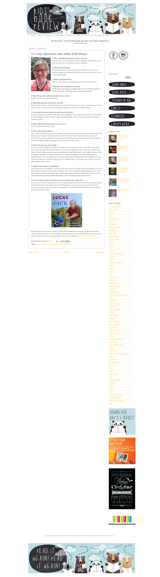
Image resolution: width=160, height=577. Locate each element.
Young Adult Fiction (115, 398)
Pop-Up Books (113, 359)
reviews (39, 35)
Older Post (100, 252)
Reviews (111, 365)
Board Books (113, 230)
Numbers (111, 348)
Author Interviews (114, 219)
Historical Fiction (114, 283)
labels (78, 35)
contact (107, 35)
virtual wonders (59, 35)
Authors (61, 244)
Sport (110, 377)
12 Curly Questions (41, 244)
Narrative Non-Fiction (115, 339)
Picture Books (113, 351)
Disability (112, 257)
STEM (111, 371)
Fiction (111, 274)
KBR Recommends (114, 309)
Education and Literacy (116, 263)
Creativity (112, 251)
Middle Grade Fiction (115, 330)
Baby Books (112, 224)
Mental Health (113, 327)
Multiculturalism (114, 333)
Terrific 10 (112, 383)
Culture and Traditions (115, 254)
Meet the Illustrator (114, 321)
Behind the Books (114, 227)
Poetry (111, 356)
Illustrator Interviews (115, 286)
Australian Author (53, 244)
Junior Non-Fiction (114, 304)
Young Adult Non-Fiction (116, 400)
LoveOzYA (112, 318)
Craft (110, 248)
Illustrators (112, 289)
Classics (111, 242)
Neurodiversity (113, 342)
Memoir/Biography (114, 324)
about (32, 35)
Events (111, 266)
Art (110, 216)
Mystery (111, 336)
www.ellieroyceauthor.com (87, 236)
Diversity (111, 260)
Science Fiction (113, 374)
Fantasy (111, 271)
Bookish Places (113, 236)
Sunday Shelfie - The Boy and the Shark (124, 180)
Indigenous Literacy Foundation (118, 295)
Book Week (112, 233)
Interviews (68, 244)
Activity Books (113, 210)
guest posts (70, 35)
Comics (111, 245)
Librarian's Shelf (114, 315)
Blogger (112, 535)
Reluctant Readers (114, 362)
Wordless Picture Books (116, 395)
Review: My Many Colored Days (123, 147)
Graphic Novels (113, 277)
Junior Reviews (113, 307)
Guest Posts (112, 280)
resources (48, 35)
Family (111, 268)
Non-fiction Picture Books (117, 345)
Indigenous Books (114, 292)
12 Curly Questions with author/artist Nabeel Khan (123, 170)
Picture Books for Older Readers (118, 354)
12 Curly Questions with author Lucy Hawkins (123, 137)
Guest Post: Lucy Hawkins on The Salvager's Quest (123, 159)
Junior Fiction (113, 301)
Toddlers (111, 386)
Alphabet (111, 213)
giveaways (87, 35)
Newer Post (34, 252)
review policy (97, 35)
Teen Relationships (114, 380)
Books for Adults (114, 239)
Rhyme (111, 368)
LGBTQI (111, 312)
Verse (110, 392)
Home (67, 252)
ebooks (111, 403)
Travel (111, 389)
